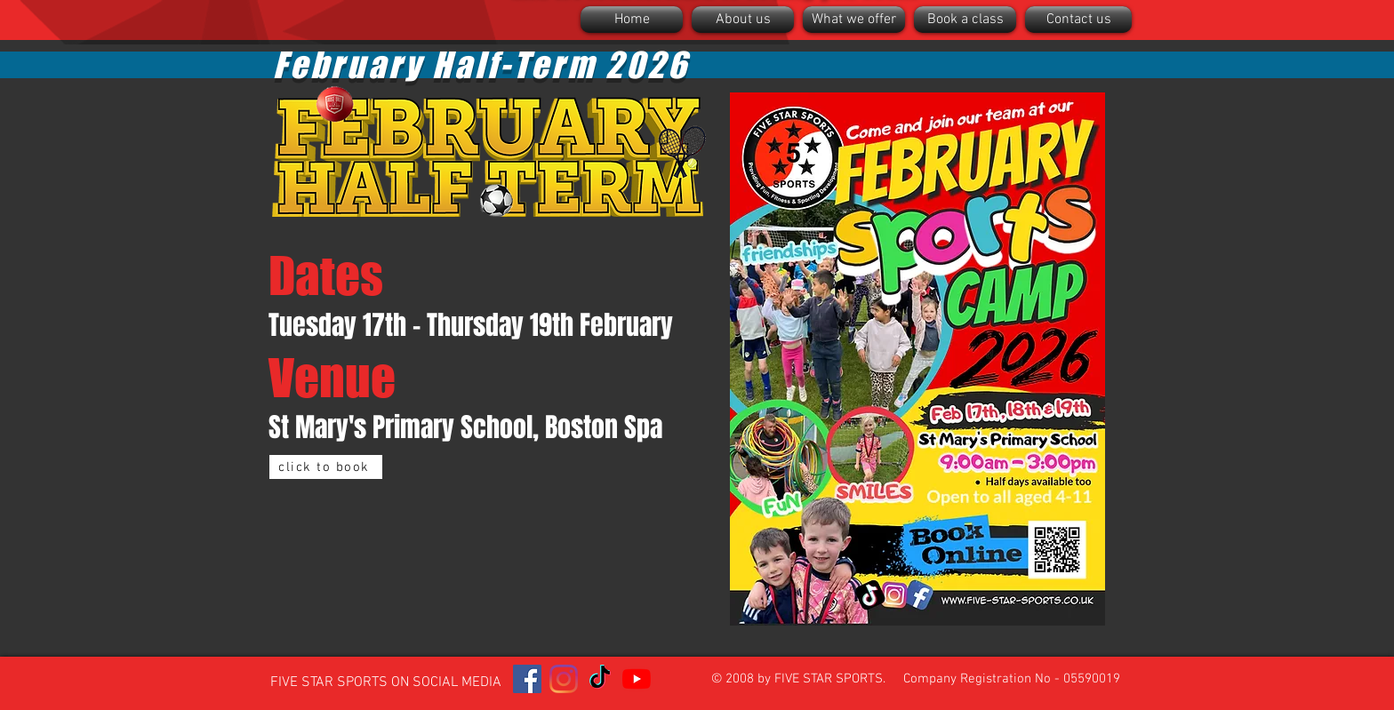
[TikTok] (600, 679)
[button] (742, 19)
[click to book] (325, 467)
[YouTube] (636, 679)
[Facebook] (527, 679)
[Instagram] (563, 679)
